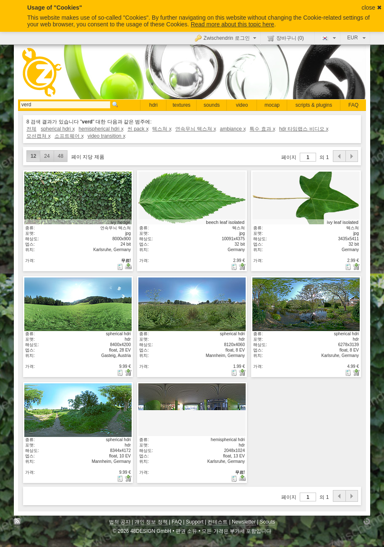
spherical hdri (57, 129)
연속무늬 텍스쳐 (195, 129)
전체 (31, 129)
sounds (212, 105)
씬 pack (137, 129)
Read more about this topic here (232, 24)
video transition (106, 136)
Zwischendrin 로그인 (226, 37)
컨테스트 (218, 522)
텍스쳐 (161, 129)
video (242, 105)
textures (182, 105)
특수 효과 (262, 129)
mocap (272, 105)
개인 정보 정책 (151, 522)
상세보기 (78, 198)
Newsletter (244, 522)
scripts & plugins (314, 105)
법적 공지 (119, 522)
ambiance (233, 129)
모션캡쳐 (38, 136)
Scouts (267, 522)
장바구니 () (285, 38)
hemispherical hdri (101, 129)
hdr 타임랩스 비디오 (303, 129)
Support (194, 522)
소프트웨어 (68, 136)
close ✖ (371, 7)
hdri (153, 105)
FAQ (353, 105)
